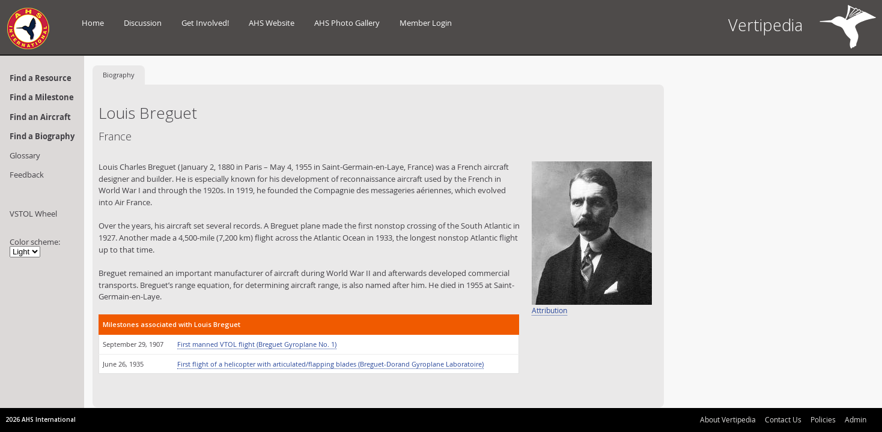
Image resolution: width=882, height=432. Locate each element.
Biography (119, 74)
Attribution (549, 310)
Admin (855, 419)
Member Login (426, 22)
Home (93, 22)
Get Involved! (205, 22)
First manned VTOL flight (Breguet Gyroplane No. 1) (256, 344)
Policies (823, 419)
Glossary (25, 155)
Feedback (27, 174)
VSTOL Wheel (33, 213)
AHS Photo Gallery (347, 22)
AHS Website (271, 22)
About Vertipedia (728, 419)
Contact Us (783, 419)
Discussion (143, 22)
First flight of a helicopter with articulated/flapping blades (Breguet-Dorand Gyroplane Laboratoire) (330, 363)
